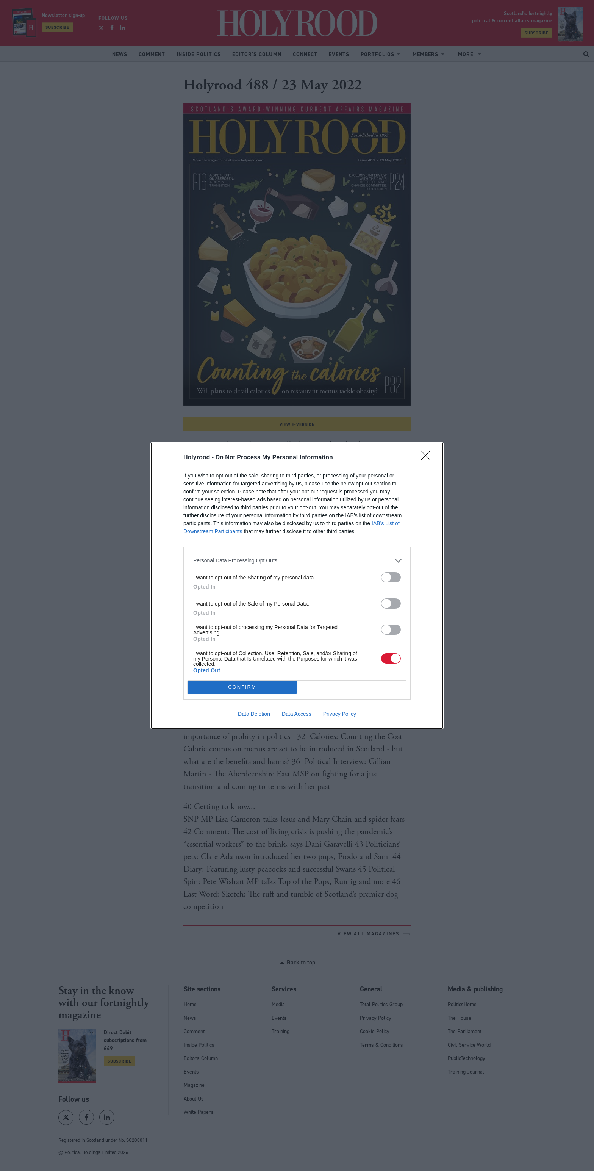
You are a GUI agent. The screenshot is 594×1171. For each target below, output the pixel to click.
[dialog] (297, 585)
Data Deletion (254, 714)
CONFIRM (242, 687)
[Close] (428, 458)
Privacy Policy (339, 714)
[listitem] (297, 561)
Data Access (296, 714)
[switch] (391, 577)
